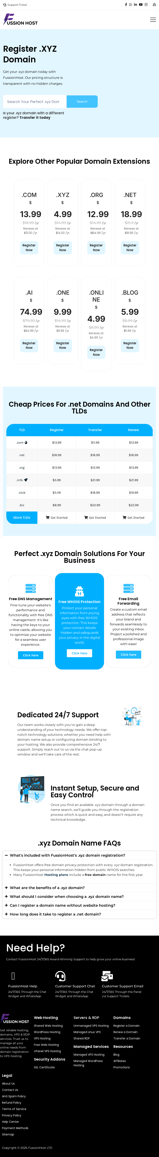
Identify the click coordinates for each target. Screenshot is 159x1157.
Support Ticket (17, 4)
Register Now (29, 247)
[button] (79, 855)
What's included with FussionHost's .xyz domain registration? (67, 855)
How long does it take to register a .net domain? (55, 914)
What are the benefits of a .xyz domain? (47, 888)
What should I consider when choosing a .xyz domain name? (67, 896)
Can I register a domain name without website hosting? (62, 905)
